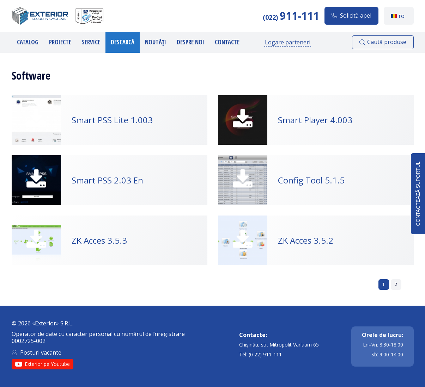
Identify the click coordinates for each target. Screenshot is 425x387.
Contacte (227, 42)
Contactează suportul (418, 193)
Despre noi (190, 42)
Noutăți (155, 42)
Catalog (27, 42)
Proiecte (60, 42)
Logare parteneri (287, 42)
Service (91, 42)
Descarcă (122, 42)
